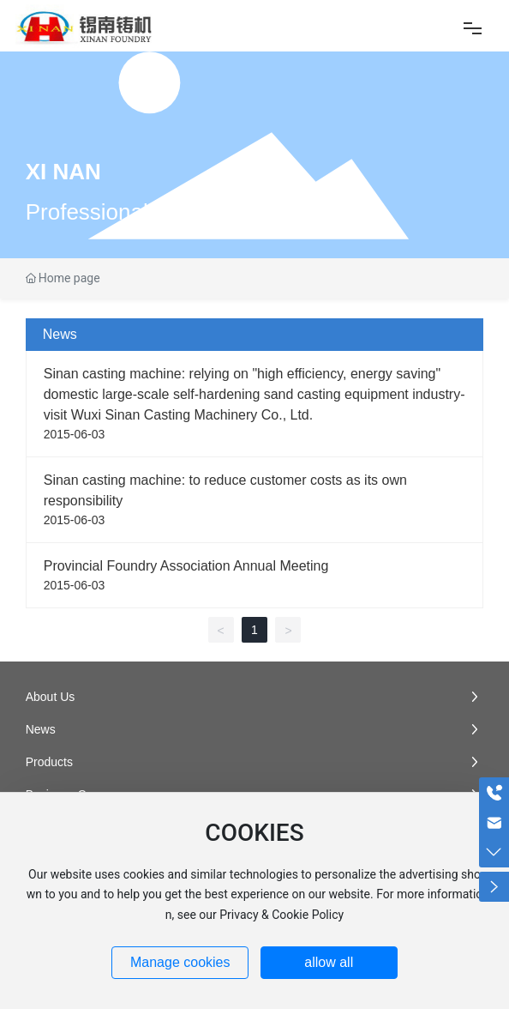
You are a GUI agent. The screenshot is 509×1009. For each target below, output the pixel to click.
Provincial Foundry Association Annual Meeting (186, 566)
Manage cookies (180, 962)
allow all (328, 962)
